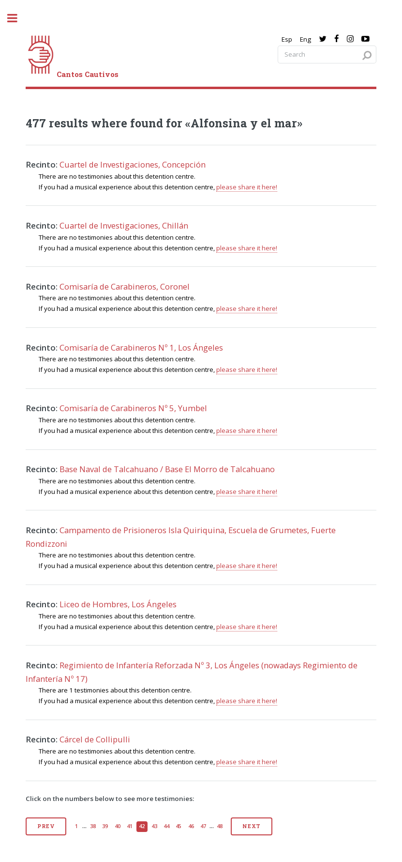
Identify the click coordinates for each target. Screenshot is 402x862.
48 (220, 826)
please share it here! (246, 187)
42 (142, 826)
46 (191, 826)
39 (105, 826)
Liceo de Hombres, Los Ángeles (118, 604)
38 (93, 826)
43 (154, 826)
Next (251, 826)
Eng (305, 39)
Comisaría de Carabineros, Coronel (125, 286)
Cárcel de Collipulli (95, 739)
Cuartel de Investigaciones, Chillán (124, 225)
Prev (45, 826)
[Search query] (327, 54)
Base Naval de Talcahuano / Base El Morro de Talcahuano (167, 469)
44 (166, 826)
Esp (287, 39)
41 (130, 826)
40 (117, 826)
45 (178, 826)
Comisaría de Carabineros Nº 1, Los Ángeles (141, 347)
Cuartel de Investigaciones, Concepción (133, 164)
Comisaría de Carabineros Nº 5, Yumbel (133, 408)
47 (203, 826)
